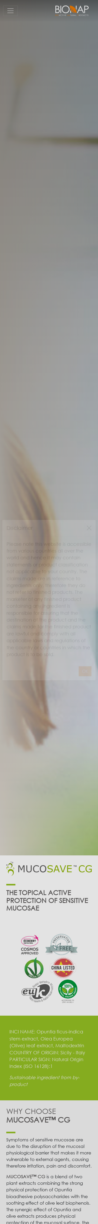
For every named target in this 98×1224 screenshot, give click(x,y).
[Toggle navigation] (10, 10)
